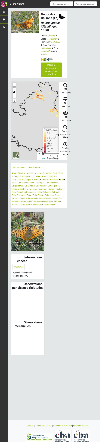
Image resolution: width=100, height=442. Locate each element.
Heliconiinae (46, 48)
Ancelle (30, 173)
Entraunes (56, 179)
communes (19, 167)
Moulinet (37, 189)
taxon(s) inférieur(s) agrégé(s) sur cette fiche (51, 70)
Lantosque (57, 186)
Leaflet (43, 158)
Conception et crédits (63, 425)
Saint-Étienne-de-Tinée (31, 195)
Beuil (57, 173)
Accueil (29, 425)
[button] (14, 92)
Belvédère (48, 173)
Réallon (55, 189)
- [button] (14, 96)
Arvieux (39, 173)
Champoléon (27, 176)
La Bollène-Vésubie (32, 183)
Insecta (52, 35)
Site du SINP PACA (43, 425)
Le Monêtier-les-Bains (22, 189)
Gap (14, 183)
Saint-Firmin (48, 195)
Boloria (44, 54)
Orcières (47, 189)
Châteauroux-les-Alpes (22, 179)
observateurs (36, 167)
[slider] (43, 153)
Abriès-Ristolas (19, 173)
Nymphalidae (55, 42)
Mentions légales (82, 425)
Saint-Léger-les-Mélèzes (42, 198)
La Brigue (46, 183)
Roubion (16, 192)
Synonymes (19, 270)
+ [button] (14, 89)
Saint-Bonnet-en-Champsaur (34, 192)
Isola (19, 183)
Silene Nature (17, 3)
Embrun (46, 179)
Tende (30, 204)
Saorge (22, 204)
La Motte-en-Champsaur (40, 186)
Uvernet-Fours (41, 204)
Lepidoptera (53, 39)
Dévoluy (38, 179)
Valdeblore (54, 204)
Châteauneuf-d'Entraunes (46, 176)
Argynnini (45, 51)
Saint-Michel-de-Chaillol (38, 201)
